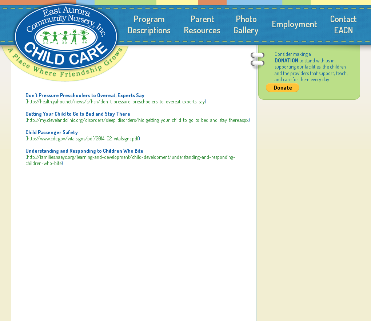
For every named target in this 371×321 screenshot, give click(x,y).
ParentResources (202, 24)
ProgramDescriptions (149, 24)
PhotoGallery (246, 24)
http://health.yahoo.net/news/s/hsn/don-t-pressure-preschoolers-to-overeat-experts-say (116, 101)
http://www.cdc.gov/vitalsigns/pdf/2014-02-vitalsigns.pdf (83, 138)
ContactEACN (343, 24)
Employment (294, 23)
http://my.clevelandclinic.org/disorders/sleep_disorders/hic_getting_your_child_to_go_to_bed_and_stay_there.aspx (137, 120)
